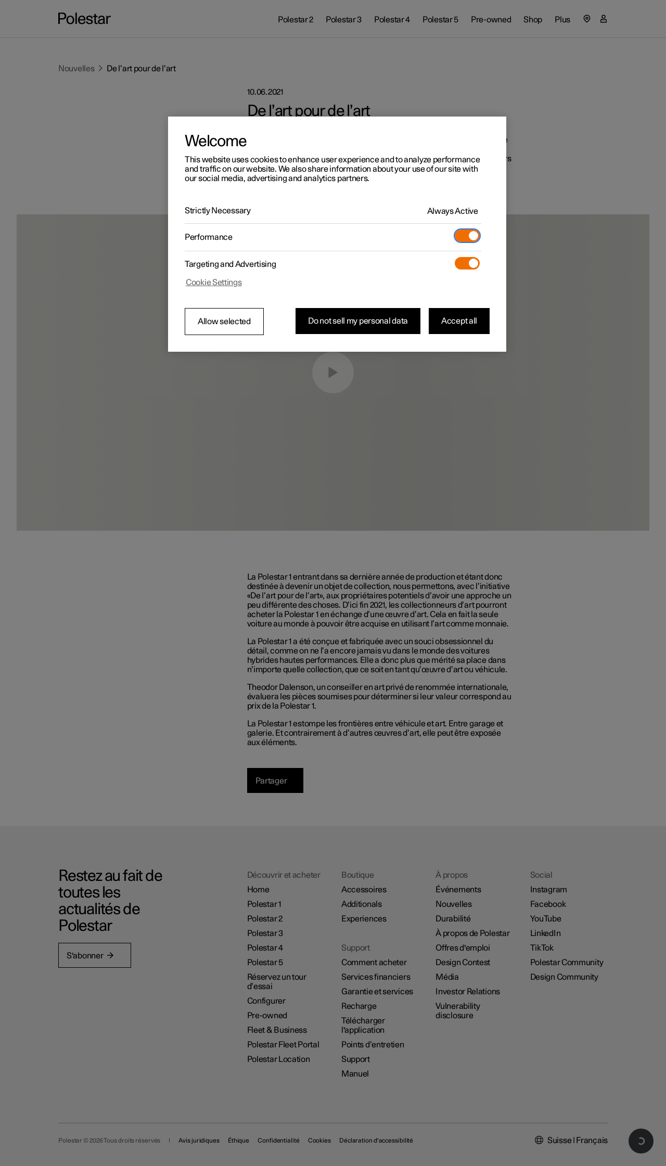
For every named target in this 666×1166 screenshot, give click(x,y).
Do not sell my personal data (358, 321)
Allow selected (224, 321)
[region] (337, 234)
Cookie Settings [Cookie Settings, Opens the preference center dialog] (214, 282)
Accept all (459, 321)
